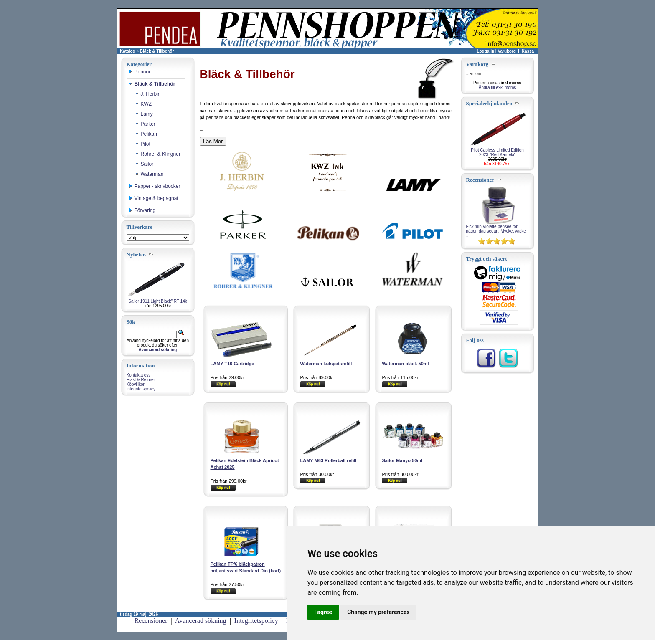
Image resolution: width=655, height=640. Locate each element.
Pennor (140, 72)
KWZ (143, 104)
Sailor (144, 164)
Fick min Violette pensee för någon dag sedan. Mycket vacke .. (496, 231)
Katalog (127, 51)
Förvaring (142, 210)
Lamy (144, 114)
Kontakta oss (139, 375)
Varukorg (506, 51)
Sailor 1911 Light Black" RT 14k (157, 301)
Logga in (485, 51)
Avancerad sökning (200, 620)
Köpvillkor (136, 384)
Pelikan (146, 134)
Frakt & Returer (141, 379)
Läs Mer (213, 141)
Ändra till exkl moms (497, 87)
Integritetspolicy (141, 389)
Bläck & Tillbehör (157, 51)
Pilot (142, 144)
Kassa (528, 51)
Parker (145, 124)
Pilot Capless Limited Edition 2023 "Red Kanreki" (497, 152)
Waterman (149, 174)
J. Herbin (148, 94)
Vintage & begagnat (153, 198)
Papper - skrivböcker (154, 186)
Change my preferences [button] (378, 612)
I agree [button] (323, 612)
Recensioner (150, 620)
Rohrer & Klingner (157, 154)
